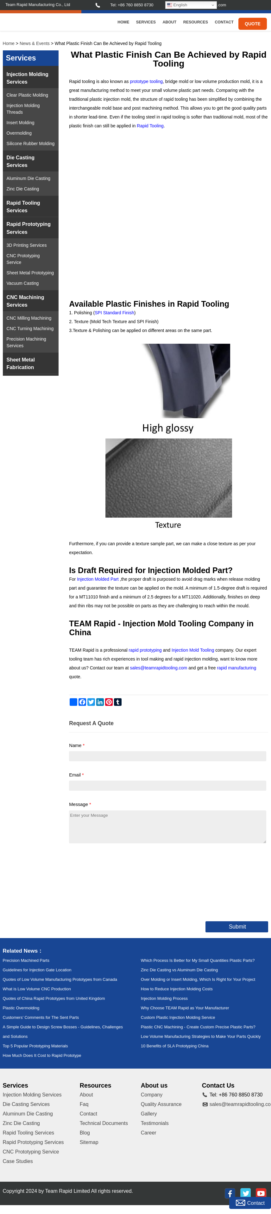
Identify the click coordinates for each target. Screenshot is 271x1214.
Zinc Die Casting (23, 188)
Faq (84, 1104)
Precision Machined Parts (26, 960)
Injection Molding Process (164, 998)
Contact (224, 22)
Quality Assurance (161, 1104)
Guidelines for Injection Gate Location (37, 970)
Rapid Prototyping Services (29, 227)
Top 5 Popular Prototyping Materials (35, 1046)
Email (76, 774)
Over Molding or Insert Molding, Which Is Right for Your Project (198, 979)
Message (80, 804)
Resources (195, 22)
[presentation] (117, 881)
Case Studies (18, 1161)
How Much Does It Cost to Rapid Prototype (42, 1055)
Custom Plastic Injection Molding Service (178, 1017)
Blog (85, 1132)
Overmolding (19, 133)
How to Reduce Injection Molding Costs (177, 989)
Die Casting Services (21, 161)
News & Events (35, 43)
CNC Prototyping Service (23, 259)
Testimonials (155, 1123)
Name (77, 745)
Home (123, 22)
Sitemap (89, 1142)
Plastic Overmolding (21, 1008)
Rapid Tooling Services (23, 206)
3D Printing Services (27, 245)
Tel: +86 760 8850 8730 (131, 5)
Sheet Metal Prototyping (30, 272)
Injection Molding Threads (23, 109)
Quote (253, 23)
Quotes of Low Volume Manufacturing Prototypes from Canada (60, 979)
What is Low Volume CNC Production (37, 989)
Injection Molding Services (27, 78)
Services (146, 22)
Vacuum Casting (23, 283)
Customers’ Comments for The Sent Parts (41, 1017)
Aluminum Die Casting (29, 178)
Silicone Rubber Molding (31, 143)
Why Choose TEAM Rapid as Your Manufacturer (185, 1008)
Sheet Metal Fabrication (21, 363)
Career (148, 1132)
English (177, 5)
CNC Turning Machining (30, 328)
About (169, 22)
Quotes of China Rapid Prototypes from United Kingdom (54, 998)
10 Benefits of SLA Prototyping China (175, 1046)
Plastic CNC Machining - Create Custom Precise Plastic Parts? (198, 1027)
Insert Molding (21, 122)
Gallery (149, 1113)
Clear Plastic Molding (27, 95)
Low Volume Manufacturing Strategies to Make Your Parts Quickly (201, 1036)
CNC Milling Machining (29, 318)
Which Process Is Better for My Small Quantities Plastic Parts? (198, 960)
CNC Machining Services (25, 301)
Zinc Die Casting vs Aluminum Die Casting (179, 970)
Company (151, 1094)
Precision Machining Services (26, 342)
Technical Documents (104, 1123)
